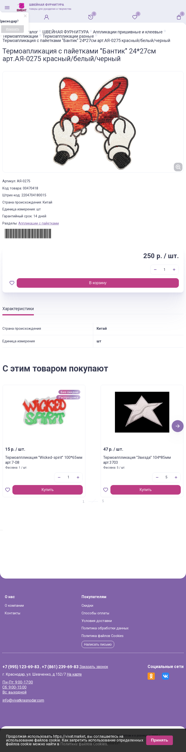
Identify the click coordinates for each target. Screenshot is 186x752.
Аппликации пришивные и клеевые (128, 32)
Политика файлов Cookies (103, 636)
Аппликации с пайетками (38, 223)
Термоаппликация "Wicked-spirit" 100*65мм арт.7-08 (43, 460)
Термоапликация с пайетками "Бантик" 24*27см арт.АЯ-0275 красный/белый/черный (86, 40)
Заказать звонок (93, 667)
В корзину (97, 283)
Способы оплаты (95, 613)
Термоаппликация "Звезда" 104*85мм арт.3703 (137, 460)
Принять (159, 740)
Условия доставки (97, 621)
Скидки (87, 606)
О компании (14, 606)
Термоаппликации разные (68, 36)
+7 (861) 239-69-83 (60, 667)
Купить (47, 490)
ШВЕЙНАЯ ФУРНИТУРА (65, 32)
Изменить (12, 29)
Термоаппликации (20, 36)
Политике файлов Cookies (83, 744)
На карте (74, 674)
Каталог (30, 32)
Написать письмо (98, 644)
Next (178, 426)
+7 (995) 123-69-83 (20, 667)
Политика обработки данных (105, 628)
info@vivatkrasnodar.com (23, 700)
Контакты (12, 613)
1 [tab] (83, 501)
